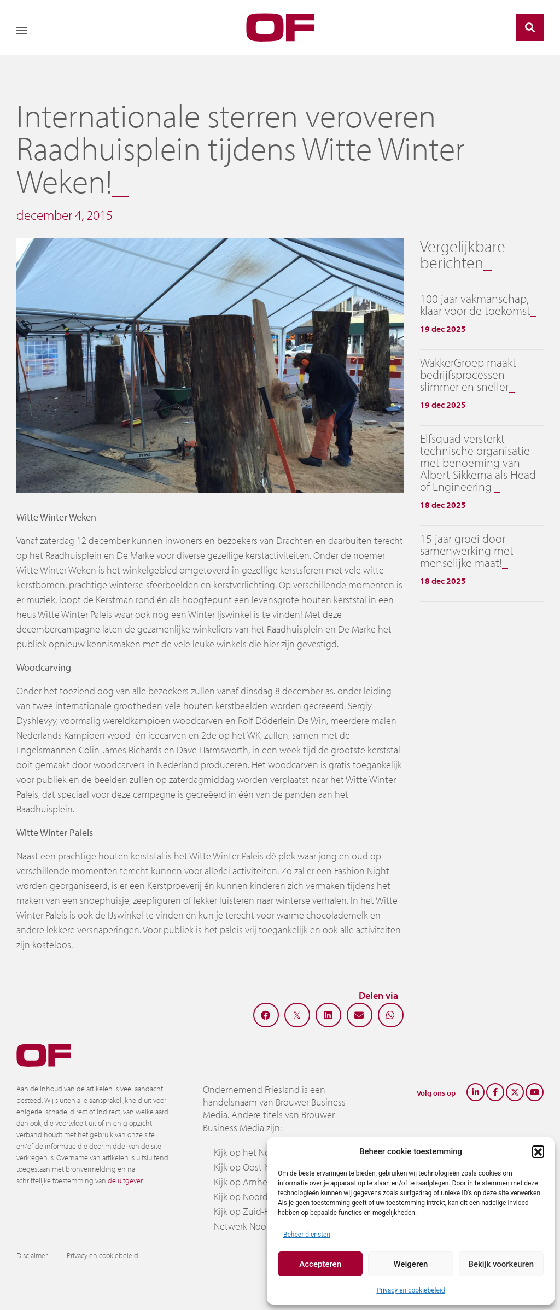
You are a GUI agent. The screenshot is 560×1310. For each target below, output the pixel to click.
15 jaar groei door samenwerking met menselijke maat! (467, 550)
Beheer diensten (306, 1234)
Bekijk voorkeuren (501, 1264)
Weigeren (411, 1264)
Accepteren (320, 1264)
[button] (538, 1151)
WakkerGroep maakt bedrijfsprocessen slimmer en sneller (468, 374)
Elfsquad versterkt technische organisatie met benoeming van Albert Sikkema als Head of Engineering (478, 462)
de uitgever (125, 1180)
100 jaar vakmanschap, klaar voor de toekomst (475, 304)
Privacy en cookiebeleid (410, 1290)
